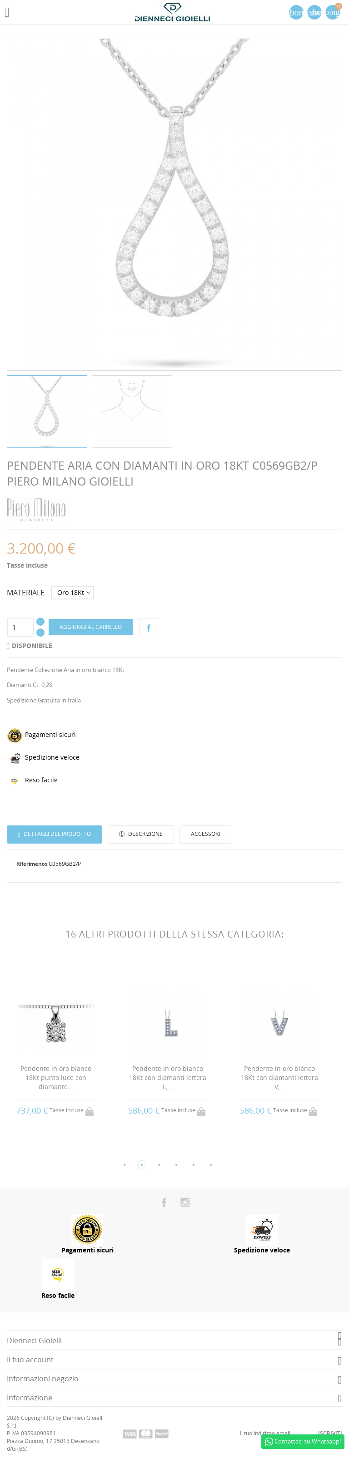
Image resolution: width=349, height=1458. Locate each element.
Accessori (205, 834)
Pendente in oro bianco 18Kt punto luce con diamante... (55, 1077)
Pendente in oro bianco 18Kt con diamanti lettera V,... (279, 1077)
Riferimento (31, 864)
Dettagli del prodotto (56, 834)
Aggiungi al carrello (91, 627)
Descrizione (145, 834)
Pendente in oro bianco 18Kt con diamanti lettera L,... (167, 1077)
